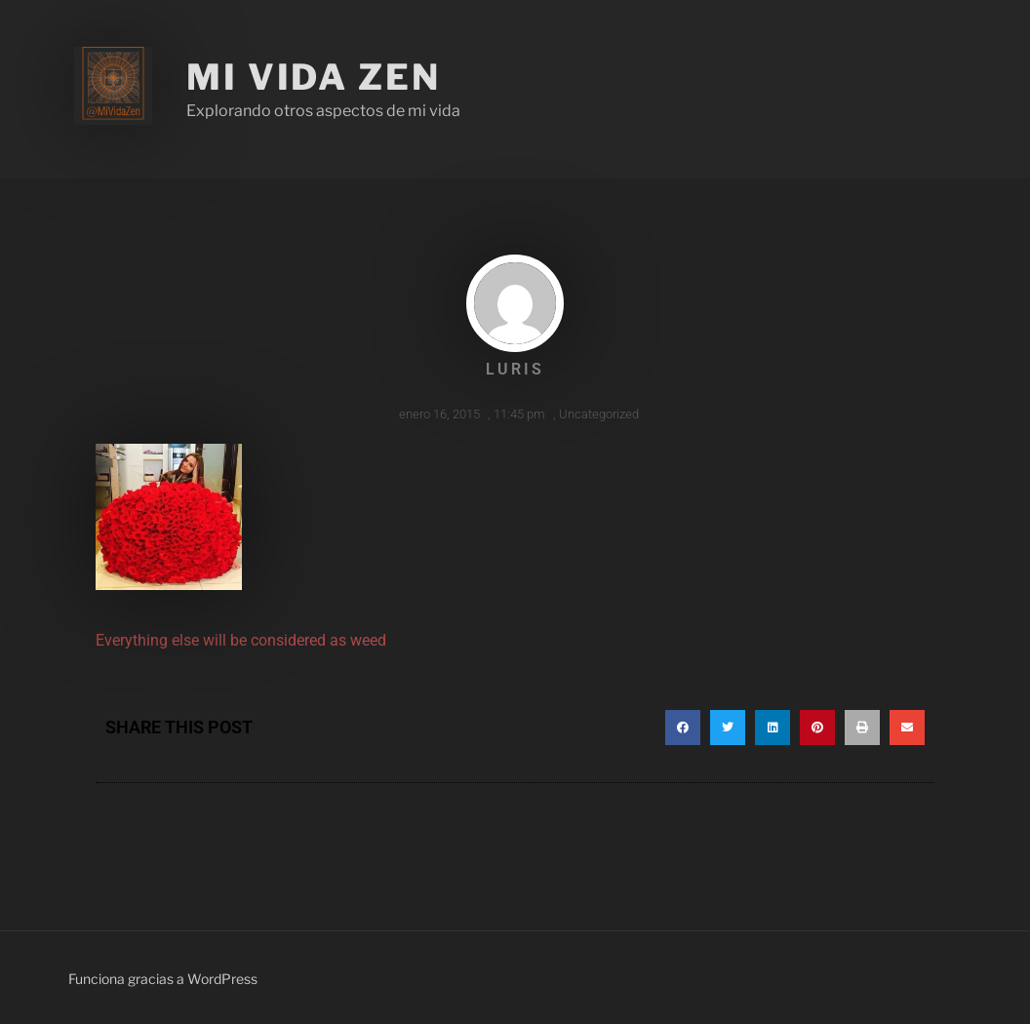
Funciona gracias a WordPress (163, 978)
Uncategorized (599, 414)
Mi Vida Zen (313, 77)
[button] (682, 727)
